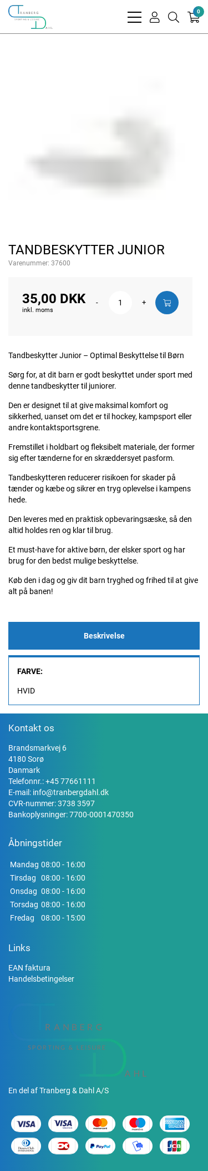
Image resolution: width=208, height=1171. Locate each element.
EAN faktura (29, 967)
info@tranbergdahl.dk (71, 792)
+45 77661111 (70, 781)
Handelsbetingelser (41, 978)
